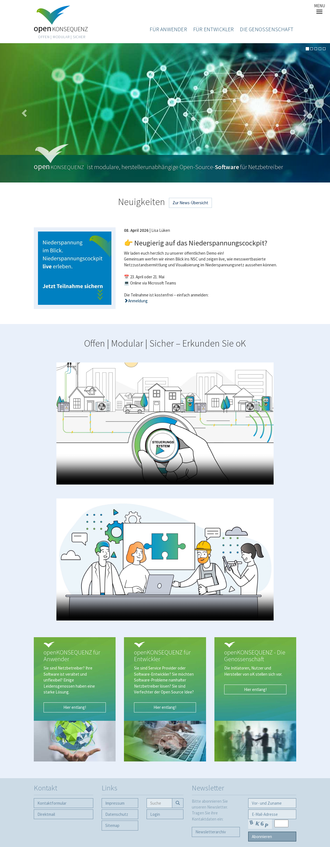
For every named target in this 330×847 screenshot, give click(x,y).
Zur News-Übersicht (190, 202)
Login (155, 814)
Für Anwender (168, 29)
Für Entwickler (213, 29)
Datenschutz (116, 814)
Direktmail (46, 814)
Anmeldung (138, 300)
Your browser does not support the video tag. (165, 423)
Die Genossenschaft (266, 29)
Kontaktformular (51, 803)
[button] (24, 112)
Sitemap (112, 825)
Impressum (115, 803)
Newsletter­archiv (210, 831)
